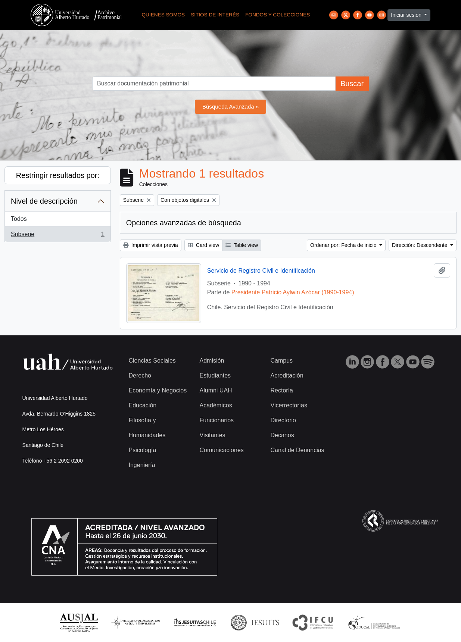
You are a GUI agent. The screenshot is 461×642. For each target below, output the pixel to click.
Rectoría (282, 390)
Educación (143, 405)
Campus (282, 360)
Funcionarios (217, 420)
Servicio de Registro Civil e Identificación (261, 270)
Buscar (352, 83)
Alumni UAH (216, 390)
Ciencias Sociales (152, 360)
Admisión (212, 360)
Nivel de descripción (44, 201)
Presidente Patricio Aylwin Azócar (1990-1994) (292, 292)
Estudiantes (215, 375)
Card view (203, 245)
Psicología (142, 450)
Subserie (57, 236)
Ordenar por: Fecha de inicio (344, 245)
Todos (19, 219)
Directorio (283, 420)
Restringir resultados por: (57, 175)
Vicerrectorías (289, 405)
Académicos (216, 405)
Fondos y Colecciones (277, 15)
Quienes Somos (163, 15)
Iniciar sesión (407, 15)
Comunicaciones (222, 450)
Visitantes (212, 435)
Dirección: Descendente (420, 245)
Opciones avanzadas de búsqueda (183, 223)
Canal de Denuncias (297, 450)
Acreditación (287, 375)
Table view (241, 245)
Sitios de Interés (215, 15)
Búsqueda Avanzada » (230, 106)
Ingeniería (142, 465)
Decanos (282, 435)
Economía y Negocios (158, 390)
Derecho (140, 375)
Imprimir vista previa (150, 245)
